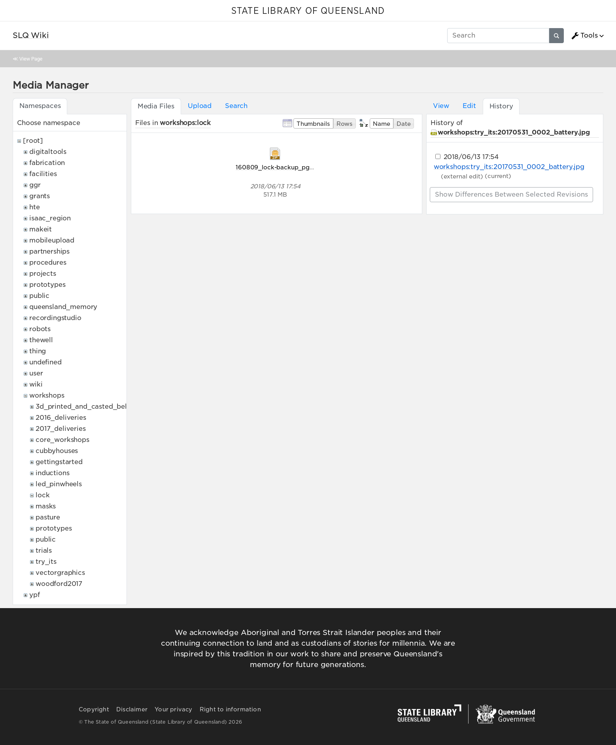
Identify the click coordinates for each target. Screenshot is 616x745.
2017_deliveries (61, 428)
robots (40, 329)
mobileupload (51, 240)
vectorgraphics (60, 572)
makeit (40, 229)
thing (37, 351)
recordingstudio (55, 318)
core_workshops (62, 440)
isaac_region (50, 218)
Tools (584, 36)
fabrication (47, 163)
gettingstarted (59, 462)
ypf (34, 595)
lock (42, 495)
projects (42, 273)
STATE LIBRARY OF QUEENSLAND (308, 11)
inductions (52, 473)
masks (46, 506)
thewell (41, 340)
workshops (46, 395)
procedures (47, 262)
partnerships (49, 251)
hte (34, 207)
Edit (469, 106)
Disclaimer (131, 709)
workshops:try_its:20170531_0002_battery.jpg (514, 132)
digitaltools (47, 151)
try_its (46, 561)
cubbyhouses (57, 451)
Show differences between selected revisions (511, 194)
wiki (35, 384)
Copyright (94, 709)
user (36, 373)
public (39, 296)
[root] (33, 140)
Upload (200, 106)
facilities (43, 174)
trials (44, 550)
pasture (48, 517)
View (441, 106)
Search (236, 106)
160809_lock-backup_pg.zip (277, 167)
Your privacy (173, 709)
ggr (35, 185)
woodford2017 (59, 584)
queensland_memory (63, 307)
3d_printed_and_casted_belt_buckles (97, 406)
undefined (45, 362)
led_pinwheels (59, 484)
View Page (30, 59)
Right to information (230, 709)
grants (39, 196)
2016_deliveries (61, 417)
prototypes (47, 284)
